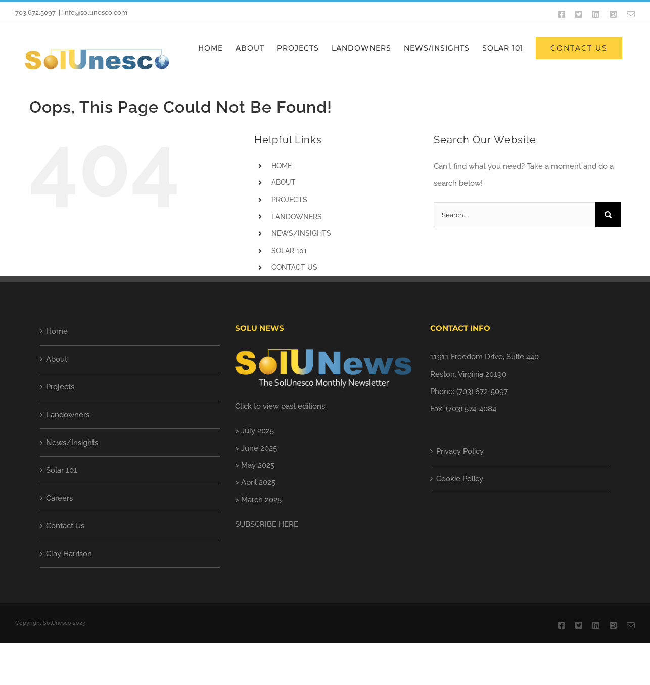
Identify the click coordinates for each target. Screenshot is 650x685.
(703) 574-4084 (471, 408)
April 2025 (258, 482)
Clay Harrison (69, 553)
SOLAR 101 (289, 251)
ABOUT (283, 182)
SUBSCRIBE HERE (266, 524)
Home (57, 331)
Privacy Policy (460, 451)
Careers (59, 498)
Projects (60, 387)
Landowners (67, 414)
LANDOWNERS (296, 217)
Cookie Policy (459, 478)
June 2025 (259, 448)
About (56, 359)
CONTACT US (294, 267)
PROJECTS (289, 199)
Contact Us (65, 525)
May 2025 (257, 465)
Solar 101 (61, 470)
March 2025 (261, 499)
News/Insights (72, 442)
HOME (281, 166)
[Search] (608, 214)
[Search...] (514, 214)
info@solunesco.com (95, 12)
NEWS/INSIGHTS (301, 233)
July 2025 (257, 430)
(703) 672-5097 (482, 391)
